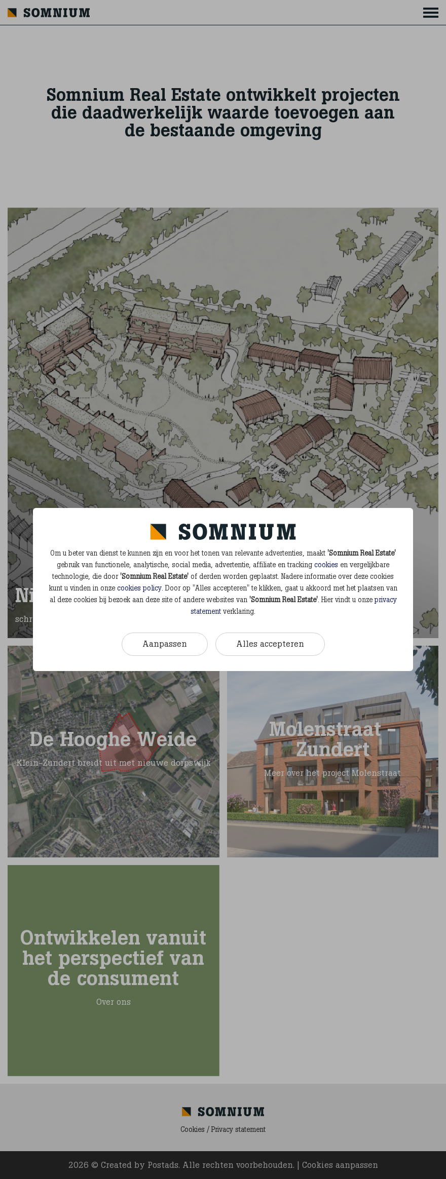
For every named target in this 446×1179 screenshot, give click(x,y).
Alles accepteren (270, 644)
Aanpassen (164, 644)
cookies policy (139, 588)
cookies (326, 565)
